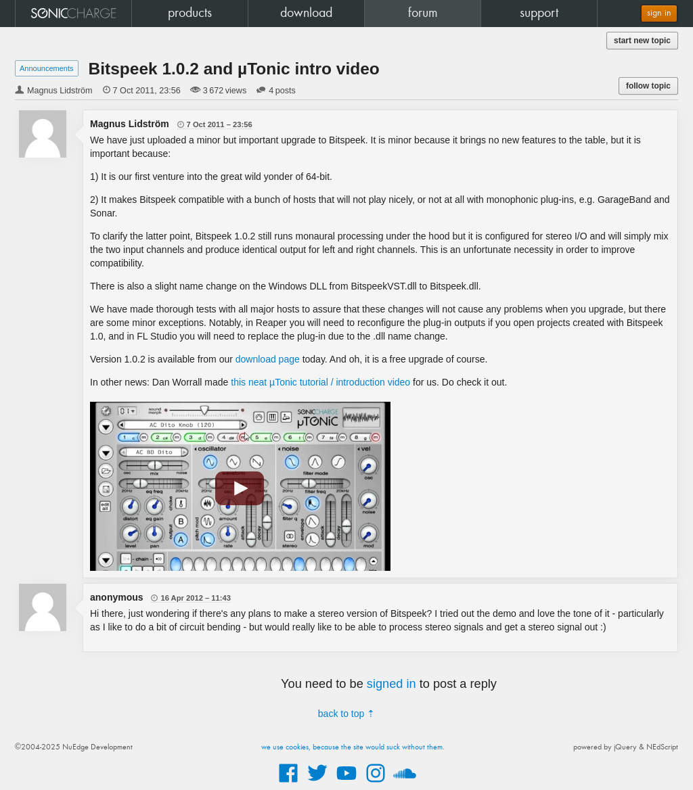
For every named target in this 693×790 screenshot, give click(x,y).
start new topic (642, 40)
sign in (659, 13)
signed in (391, 684)
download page (268, 359)
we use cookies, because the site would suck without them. (353, 747)
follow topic (648, 86)
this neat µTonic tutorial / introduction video (320, 382)
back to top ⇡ (346, 713)
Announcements (47, 68)
